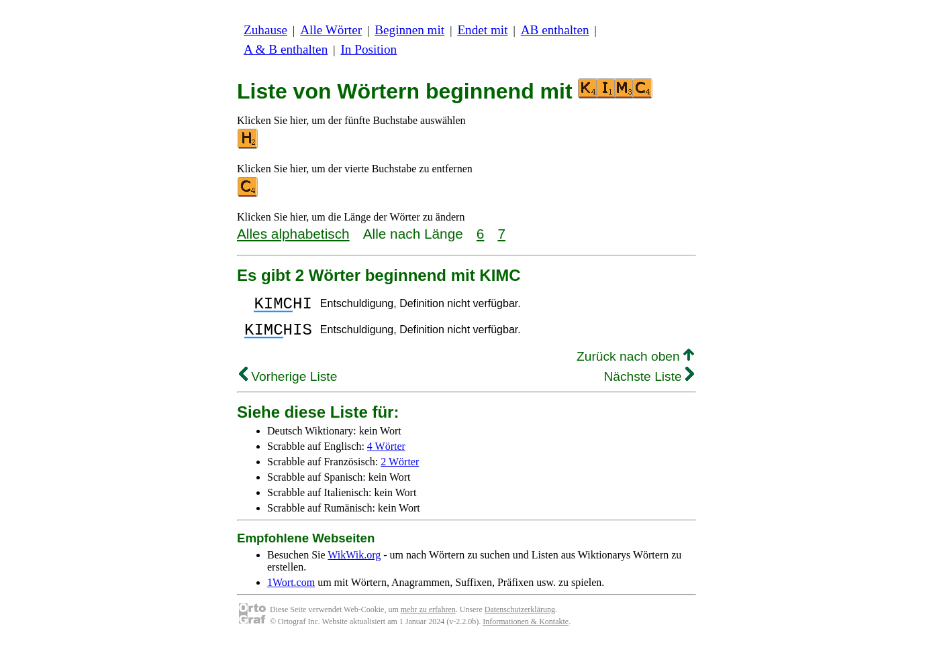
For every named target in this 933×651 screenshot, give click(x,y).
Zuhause (265, 30)
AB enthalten (555, 30)
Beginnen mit (409, 30)
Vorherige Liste (288, 384)
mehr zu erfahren (428, 617)
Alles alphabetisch (293, 233)
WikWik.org (354, 563)
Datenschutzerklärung (520, 617)
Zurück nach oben (635, 364)
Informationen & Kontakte (526, 629)
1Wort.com (291, 590)
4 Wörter (386, 454)
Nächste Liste (648, 384)
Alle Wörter (331, 30)
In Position (368, 49)
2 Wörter (400, 469)
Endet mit (482, 30)
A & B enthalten (286, 49)
